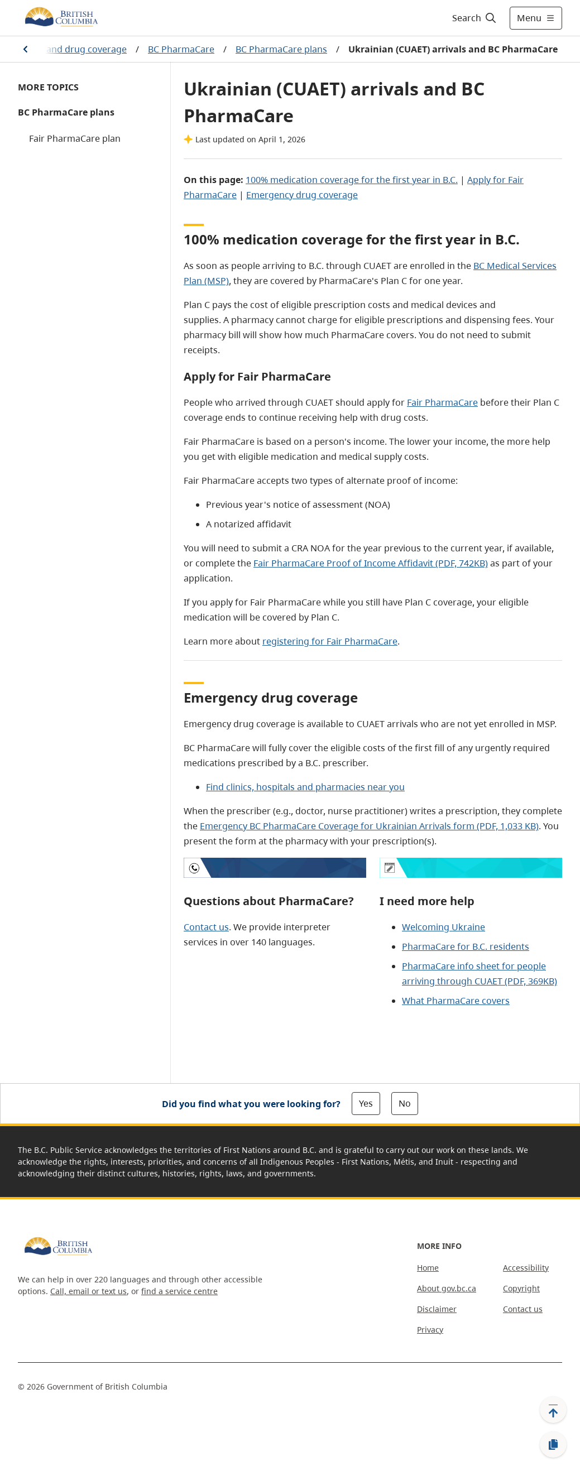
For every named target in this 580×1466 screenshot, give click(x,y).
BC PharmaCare (181, 49)
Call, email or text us (88, 1291)
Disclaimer (437, 1309)
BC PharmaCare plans (281, 49)
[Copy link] (553, 1444)
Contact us (206, 927)
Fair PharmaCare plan (75, 138)
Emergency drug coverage (302, 195)
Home (428, 1267)
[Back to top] (553, 1409)
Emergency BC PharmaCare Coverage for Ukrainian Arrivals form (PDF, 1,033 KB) (369, 826)
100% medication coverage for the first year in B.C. (352, 180)
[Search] (475, 18)
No (405, 1103)
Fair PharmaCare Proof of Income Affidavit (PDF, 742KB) (370, 563)
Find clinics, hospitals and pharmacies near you (305, 787)
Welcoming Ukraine (443, 927)
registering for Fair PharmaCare (329, 641)
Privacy (430, 1329)
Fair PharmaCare (442, 402)
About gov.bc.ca (446, 1288)
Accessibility (526, 1267)
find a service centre (179, 1291)
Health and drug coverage (71, 49)
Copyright (521, 1288)
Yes (366, 1103)
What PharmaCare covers (456, 1000)
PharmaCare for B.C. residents (465, 946)
